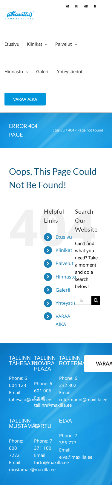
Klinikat (64, 250)
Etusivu (64, 237)
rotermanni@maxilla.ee (83, 400)
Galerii (63, 290)
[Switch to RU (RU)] (76, 6)
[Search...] (83, 300)
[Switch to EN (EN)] (86, 6)
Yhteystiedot (70, 303)
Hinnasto (66, 276)
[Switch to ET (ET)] (67, 6)
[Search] (95, 300)
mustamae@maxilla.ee (32, 469)
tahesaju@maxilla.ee (30, 400)
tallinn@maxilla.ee (53, 405)
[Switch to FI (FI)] (95, 6)
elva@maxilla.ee (75, 457)
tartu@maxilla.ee (51, 462)
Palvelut (64, 263)
